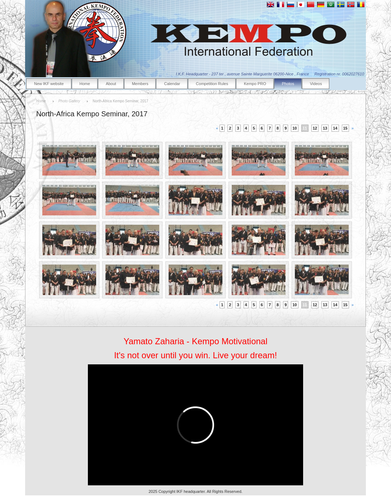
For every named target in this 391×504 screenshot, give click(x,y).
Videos (316, 83)
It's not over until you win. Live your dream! (195, 355)
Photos (288, 83)
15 (345, 128)
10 (294, 128)
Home (85, 83)
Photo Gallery (69, 101)
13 (325, 128)
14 (335, 128)
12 (315, 128)
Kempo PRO (255, 83)
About (111, 83)
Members (140, 83)
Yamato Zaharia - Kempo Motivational (195, 341)
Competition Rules (212, 83)
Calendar (172, 83)
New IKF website (49, 83)
